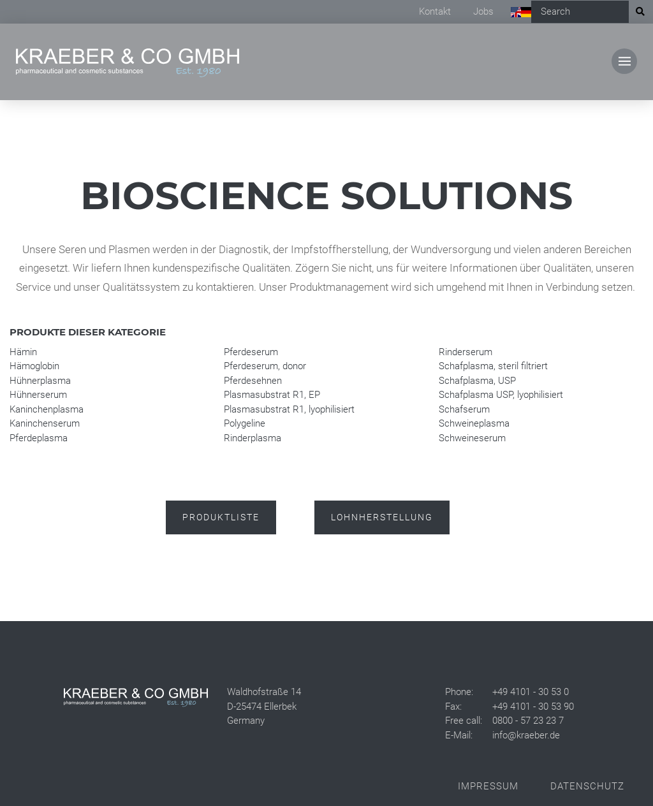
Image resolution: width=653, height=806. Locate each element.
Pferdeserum (251, 352)
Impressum (488, 786)
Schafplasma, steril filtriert (493, 366)
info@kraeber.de (526, 735)
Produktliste (221, 517)
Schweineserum (472, 438)
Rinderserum (465, 352)
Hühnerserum (38, 394)
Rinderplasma (252, 438)
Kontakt (435, 11)
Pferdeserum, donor (265, 366)
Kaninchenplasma (47, 409)
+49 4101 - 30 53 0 (530, 692)
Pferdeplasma (39, 438)
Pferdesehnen (253, 380)
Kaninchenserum (45, 423)
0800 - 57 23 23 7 (528, 720)
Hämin (23, 352)
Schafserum (464, 409)
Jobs (483, 11)
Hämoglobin (34, 366)
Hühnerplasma (40, 380)
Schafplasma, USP (477, 380)
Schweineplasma (474, 423)
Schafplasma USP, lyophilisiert (501, 394)
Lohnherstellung (382, 517)
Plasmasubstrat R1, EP (272, 394)
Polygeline (244, 423)
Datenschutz (587, 786)
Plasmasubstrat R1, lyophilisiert (289, 409)
